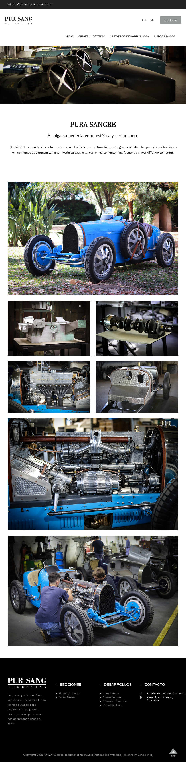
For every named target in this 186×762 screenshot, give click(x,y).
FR (144, 19)
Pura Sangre (111, 692)
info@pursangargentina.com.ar (33, 4)
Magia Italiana (112, 696)
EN (152, 19)
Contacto (170, 20)
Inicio (69, 36)
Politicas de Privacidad (107, 755)
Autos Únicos (164, 36)
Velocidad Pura (112, 704)
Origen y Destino (91, 36)
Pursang (49, 754)
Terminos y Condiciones (138, 755)
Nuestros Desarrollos (129, 36)
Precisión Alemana (115, 700)
